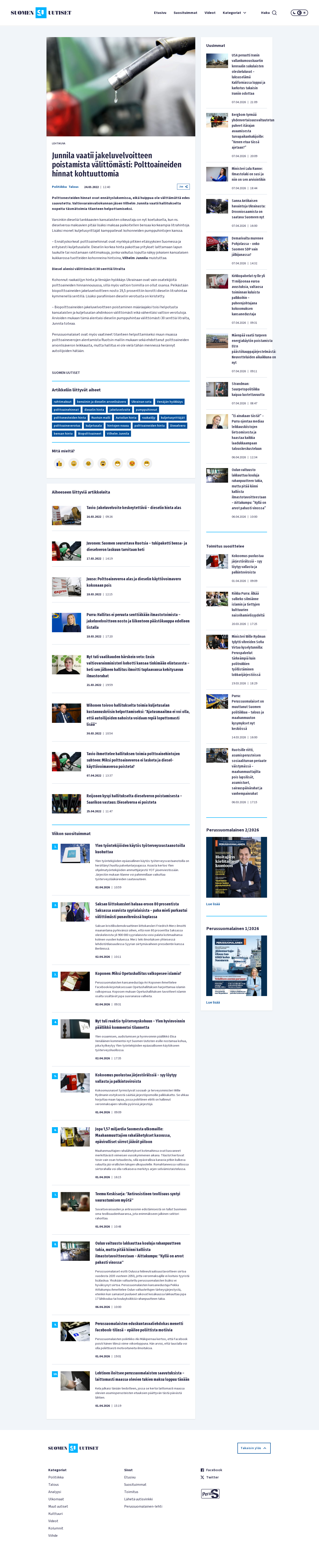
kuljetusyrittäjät (173, 417)
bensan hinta (63, 433)
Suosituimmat (185, 12)
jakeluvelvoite (120, 410)
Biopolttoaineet (89, 433)
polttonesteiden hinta (70, 417)
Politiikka (59, 187)
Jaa (183, 187)
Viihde (53, 1535)
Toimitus (131, 1491)
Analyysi (54, 1491)
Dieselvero (177, 425)
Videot (210, 12)
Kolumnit (55, 1528)
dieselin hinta (94, 410)
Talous (74, 187)
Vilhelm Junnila (118, 433)
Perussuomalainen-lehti (143, 1506)
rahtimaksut (63, 402)
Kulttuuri (55, 1513)
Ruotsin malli (100, 417)
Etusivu (160, 12)
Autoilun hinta (126, 417)
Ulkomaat (56, 1499)
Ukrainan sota (141, 402)
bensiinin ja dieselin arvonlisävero (101, 402)
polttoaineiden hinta (149, 425)
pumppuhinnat (146, 410)
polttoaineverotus (67, 425)
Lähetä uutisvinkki (138, 1499)
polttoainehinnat (66, 410)
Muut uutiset (58, 1506)
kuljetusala (94, 425)
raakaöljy (148, 417)
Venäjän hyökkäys (170, 402)
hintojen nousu (118, 425)
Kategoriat (235, 12)
